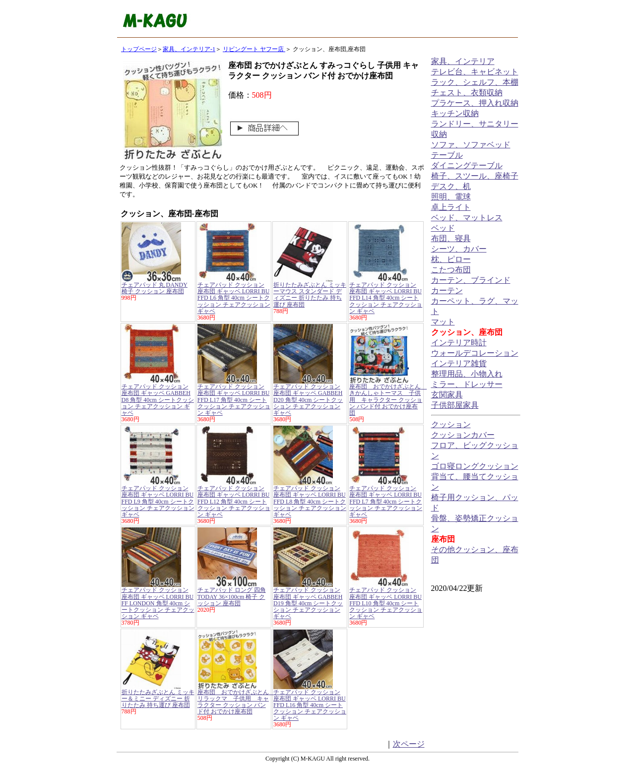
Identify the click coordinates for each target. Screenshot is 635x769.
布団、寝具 (451, 238)
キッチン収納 (455, 113)
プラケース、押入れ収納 (474, 103)
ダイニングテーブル (467, 165)
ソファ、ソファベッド (470, 144)
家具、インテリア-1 (189, 49)
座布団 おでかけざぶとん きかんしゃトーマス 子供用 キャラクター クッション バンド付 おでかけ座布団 (388, 399)
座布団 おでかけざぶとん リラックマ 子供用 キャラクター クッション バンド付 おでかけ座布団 (236, 702)
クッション (451, 424)
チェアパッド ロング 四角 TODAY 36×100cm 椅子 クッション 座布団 (231, 596)
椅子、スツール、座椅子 (474, 176)
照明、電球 (451, 196)
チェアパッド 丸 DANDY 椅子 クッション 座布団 (155, 288)
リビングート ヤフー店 (254, 49)
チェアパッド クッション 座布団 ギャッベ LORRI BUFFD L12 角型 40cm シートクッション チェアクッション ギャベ (233, 501)
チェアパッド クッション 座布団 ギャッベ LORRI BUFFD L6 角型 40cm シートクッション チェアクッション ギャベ (233, 298)
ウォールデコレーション (474, 353)
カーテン (447, 290)
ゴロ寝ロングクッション (474, 466)
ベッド (443, 228)
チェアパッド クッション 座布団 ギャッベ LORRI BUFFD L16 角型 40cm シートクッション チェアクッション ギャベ (309, 705)
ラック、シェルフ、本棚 (474, 82)
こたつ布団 (451, 269)
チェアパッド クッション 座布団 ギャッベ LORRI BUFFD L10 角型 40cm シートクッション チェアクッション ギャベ (385, 603)
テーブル (447, 155)
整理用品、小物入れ (467, 374)
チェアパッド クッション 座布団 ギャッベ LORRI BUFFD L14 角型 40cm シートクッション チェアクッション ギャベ (385, 298)
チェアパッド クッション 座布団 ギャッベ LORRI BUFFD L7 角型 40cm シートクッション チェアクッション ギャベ (385, 501)
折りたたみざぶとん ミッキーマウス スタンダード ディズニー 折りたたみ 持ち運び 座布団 (309, 294)
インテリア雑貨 (459, 363)
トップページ (139, 49)
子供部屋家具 (455, 405)
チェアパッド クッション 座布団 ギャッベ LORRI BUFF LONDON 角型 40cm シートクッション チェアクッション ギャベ (158, 603)
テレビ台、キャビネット (474, 71)
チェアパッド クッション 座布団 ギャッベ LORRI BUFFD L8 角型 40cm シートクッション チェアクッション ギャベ (309, 501)
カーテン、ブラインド (470, 280)
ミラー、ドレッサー (467, 384)
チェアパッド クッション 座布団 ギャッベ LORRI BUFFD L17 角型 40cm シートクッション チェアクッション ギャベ (233, 399)
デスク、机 (451, 186)
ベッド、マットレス (467, 217)
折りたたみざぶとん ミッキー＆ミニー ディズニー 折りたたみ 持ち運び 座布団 (158, 698)
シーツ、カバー (459, 249)
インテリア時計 (459, 342)
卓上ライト (451, 207)
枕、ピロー (451, 259)
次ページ (409, 744)
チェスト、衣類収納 (467, 92)
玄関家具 (447, 394)
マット (443, 322)
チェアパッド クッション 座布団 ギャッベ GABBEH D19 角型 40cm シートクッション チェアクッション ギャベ (308, 603)
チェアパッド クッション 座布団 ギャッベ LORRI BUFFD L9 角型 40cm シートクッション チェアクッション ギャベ (158, 501)
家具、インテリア (463, 61)
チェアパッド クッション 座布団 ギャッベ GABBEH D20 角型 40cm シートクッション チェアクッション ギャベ (308, 399)
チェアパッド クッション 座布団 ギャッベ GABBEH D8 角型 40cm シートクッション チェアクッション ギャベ (158, 399)
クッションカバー (463, 435)
